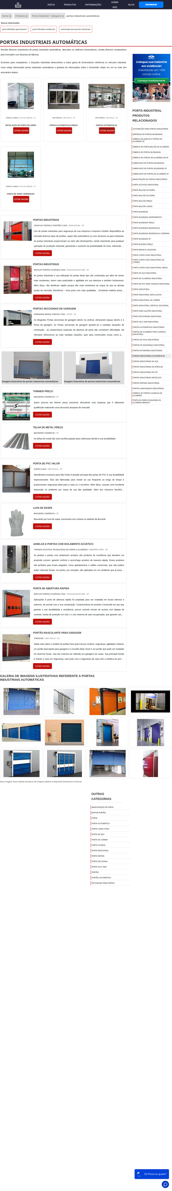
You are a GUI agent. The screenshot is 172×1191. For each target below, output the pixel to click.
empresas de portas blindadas (147, 134)
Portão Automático (101, 809)
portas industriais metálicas (147, 377)
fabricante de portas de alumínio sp (151, 174)
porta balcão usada (143, 206)
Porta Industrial (100, 782)
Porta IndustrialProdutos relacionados (147, 115)
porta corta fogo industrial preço (150, 267)
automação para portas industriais (76, 29)
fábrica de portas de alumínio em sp (150, 157)
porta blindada (140, 212)
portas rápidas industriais (146, 383)
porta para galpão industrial (147, 311)
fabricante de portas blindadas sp (150, 168)
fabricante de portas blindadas (148, 163)
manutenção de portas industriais (150, 179)
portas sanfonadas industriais (148, 388)
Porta (94, 749)
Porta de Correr (100, 771)
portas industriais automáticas (149, 356)
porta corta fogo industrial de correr (148, 261)
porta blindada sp (142, 239)
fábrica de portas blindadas (147, 152)
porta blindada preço (143, 222)
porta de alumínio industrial (147, 278)
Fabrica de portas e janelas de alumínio (147, 394)
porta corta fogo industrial (147, 255)
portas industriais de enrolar (148, 367)
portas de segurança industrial (149, 345)
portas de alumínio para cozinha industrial (149, 333)
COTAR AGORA (42, 346)
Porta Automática (101, 755)
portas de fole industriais (146, 339)
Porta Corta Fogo (100, 760)
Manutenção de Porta (102, 738)
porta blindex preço (143, 244)
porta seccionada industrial (147, 316)
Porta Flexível (99, 776)
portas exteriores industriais (147, 350)
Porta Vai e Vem (99, 798)
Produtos (70, 4)
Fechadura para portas (103, 814)
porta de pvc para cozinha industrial (151, 284)
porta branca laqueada (144, 249)
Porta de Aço (98, 766)
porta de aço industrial (145, 273)
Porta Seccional (100, 793)
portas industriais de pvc (145, 372)
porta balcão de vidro (144, 195)
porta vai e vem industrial (146, 322)
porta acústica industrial (146, 184)
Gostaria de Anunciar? (151, 4)
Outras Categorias (101, 728)
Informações (93, 4)
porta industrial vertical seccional (151, 305)
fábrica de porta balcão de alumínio (151, 147)
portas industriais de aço (145, 361)
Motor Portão (99, 744)
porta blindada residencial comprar (151, 233)
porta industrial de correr (146, 300)
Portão (95, 803)
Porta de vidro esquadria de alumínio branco (147, 401)
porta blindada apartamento (14, 29)
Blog (131, 4)
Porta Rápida (98, 787)
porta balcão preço (142, 201)
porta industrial (141, 289)
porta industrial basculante (147, 294)
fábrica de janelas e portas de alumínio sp (147, 140)
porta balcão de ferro (144, 190)
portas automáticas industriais (148, 327)
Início (51, 4)
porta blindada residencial (43, 29)
